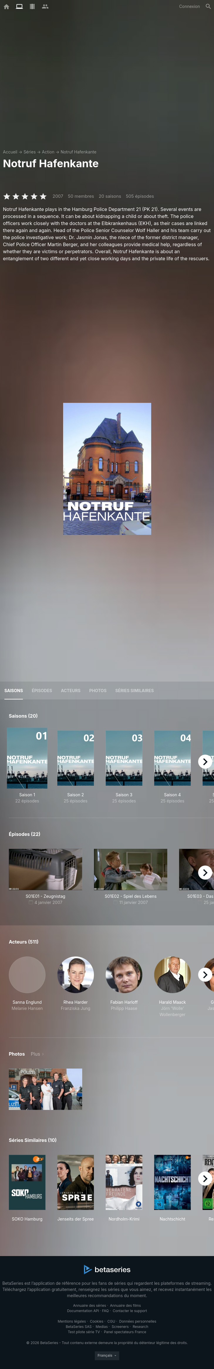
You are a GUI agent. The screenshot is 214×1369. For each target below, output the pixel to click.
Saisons (13, 690)
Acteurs (70, 690)
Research (140, 1326)
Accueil (10, 151)
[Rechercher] (208, 6)
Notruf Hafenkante (78, 151)
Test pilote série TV (84, 1332)
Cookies (96, 1321)
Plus (35, 1054)
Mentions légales (72, 1321)
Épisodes (42, 690)
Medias (102, 1326)
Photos (98, 690)
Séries (29, 151)
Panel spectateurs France (125, 1332)
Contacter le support (130, 1311)
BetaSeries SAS (79, 1326)
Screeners (120, 1326)
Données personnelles (137, 1321)
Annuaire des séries (89, 1305)
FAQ (105, 1311)
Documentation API (83, 1311)
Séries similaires (134, 690)
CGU (111, 1321)
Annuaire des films (125, 1305)
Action (48, 151)
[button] (27, 990)
